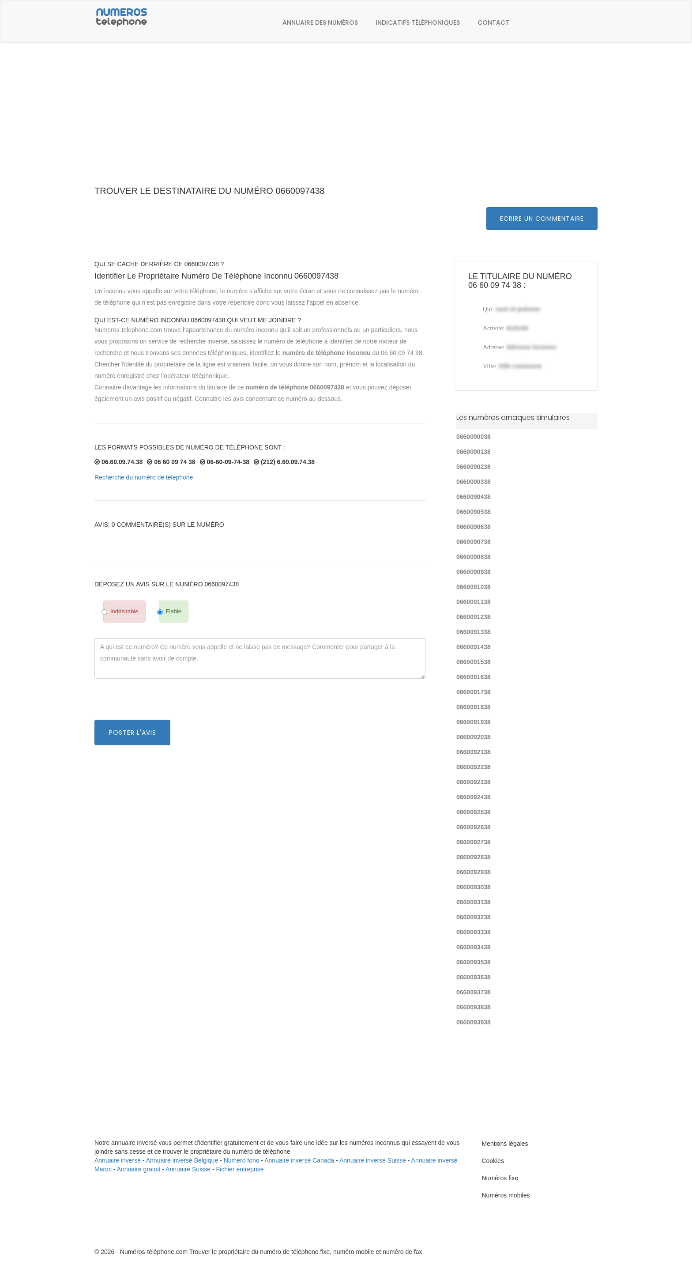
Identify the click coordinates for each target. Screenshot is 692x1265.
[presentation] (161, 702)
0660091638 (473, 676)
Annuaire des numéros (320, 22)
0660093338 (473, 932)
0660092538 (473, 812)
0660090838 (473, 556)
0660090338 (473, 481)
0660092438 (473, 797)
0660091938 (473, 721)
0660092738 (473, 842)
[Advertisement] (346, 119)
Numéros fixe (500, 1178)
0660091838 (473, 706)
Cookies (493, 1160)
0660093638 (473, 977)
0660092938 (473, 872)
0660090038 (473, 436)
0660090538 (473, 511)
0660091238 (473, 616)
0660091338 (473, 631)
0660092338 (473, 781)
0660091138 (473, 601)
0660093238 (473, 917)
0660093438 (473, 947)
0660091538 (473, 661)
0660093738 (473, 992)
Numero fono (242, 1160)
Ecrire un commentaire (542, 218)
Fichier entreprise (240, 1169)
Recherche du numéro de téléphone (143, 477)
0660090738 (473, 541)
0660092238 (473, 766)
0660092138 (473, 751)
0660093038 (473, 887)
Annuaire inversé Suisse (372, 1160)
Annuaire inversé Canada (299, 1160)
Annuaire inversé (117, 1160)
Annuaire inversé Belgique (182, 1160)
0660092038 (473, 736)
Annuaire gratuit (139, 1169)
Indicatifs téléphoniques (418, 22)
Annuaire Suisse (188, 1169)
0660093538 (473, 962)
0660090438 (473, 496)
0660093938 (473, 1022)
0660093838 (473, 1007)
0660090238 (473, 466)
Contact (493, 22)
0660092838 (473, 857)
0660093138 (473, 902)
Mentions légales (505, 1143)
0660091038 (473, 586)
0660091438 (473, 646)
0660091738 (473, 691)
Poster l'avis (132, 732)
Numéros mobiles (506, 1195)
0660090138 (473, 451)
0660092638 (473, 827)
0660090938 (473, 571)
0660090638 (473, 526)
